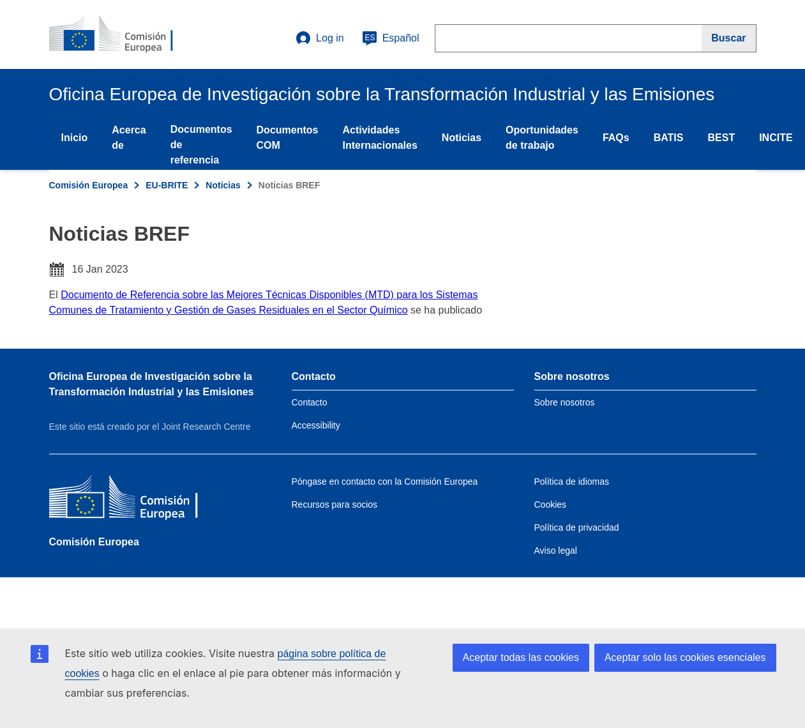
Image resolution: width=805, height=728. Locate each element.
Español (390, 38)
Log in (320, 38)
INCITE (775, 137)
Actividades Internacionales (379, 138)
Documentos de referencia (201, 144)
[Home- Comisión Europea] (126, 34)
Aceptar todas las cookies (521, 657)
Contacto (309, 402)
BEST (721, 137)
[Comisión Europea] (141, 499)
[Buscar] (729, 38)
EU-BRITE (167, 185)
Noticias (461, 137)
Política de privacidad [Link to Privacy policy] (576, 527)
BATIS (669, 137)
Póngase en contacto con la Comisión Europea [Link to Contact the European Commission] (385, 481)
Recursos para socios (335, 504)
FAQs (616, 137)
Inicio (74, 137)
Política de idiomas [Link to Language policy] (572, 481)
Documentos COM (288, 138)
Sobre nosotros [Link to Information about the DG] (564, 402)
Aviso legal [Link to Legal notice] (555, 550)
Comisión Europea (88, 185)
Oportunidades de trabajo (542, 138)
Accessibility (316, 425)
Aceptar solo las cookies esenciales (685, 657)
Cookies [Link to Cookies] (550, 504)
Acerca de (129, 138)
